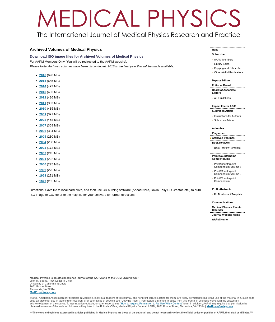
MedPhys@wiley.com (43, 292)
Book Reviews (221, 142)
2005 (42, 136)
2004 (42, 142)
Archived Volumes (223, 137)
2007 (42, 125)
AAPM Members (223, 59)
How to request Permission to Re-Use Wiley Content (151, 303)
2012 (42, 97)
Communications (222, 202)
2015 (42, 81)
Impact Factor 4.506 (224, 106)
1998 (42, 175)
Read (215, 49)
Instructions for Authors (227, 116)
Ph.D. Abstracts (222, 189)
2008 (42, 119)
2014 (42, 86)
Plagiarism (218, 133)
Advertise (218, 128)
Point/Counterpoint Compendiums (224, 157)
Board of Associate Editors (224, 91)
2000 (42, 164)
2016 (42, 75)
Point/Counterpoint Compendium (225, 179)
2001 (42, 159)
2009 (42, 114)
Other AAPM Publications (229, 72)
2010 (42, 108)
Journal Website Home (226, 214)
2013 (42, 92)
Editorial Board (221, 85)
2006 (42, 131)
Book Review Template (227, 147)
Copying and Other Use (228, 68)
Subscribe (218, 54)
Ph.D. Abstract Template (228, 194)
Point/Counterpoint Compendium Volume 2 (227, 172)
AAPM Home (220, 219)
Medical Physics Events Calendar (227, 208)
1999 (42, 170)
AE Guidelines (222, 98)
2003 (42, 147)
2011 (42, 103)
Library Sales (221, 63)
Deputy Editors (221, 80)
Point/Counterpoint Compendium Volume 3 (227, 165)
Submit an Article (222, 110)
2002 (42, 153)
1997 (42, 181)
